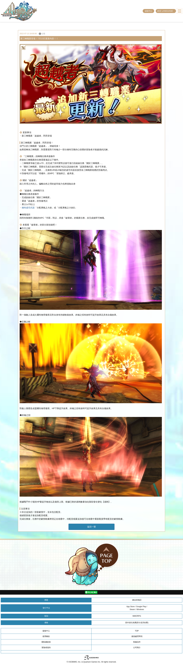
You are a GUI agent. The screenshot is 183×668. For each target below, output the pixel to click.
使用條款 (46, 636)
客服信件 (137, 642)
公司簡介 (137, 647)
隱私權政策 (46, 642)
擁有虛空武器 (28, 207)
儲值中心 (148, 11)
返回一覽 (91, 527)
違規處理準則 (136, 636)
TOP (137, 631)
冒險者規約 (46, 647)
